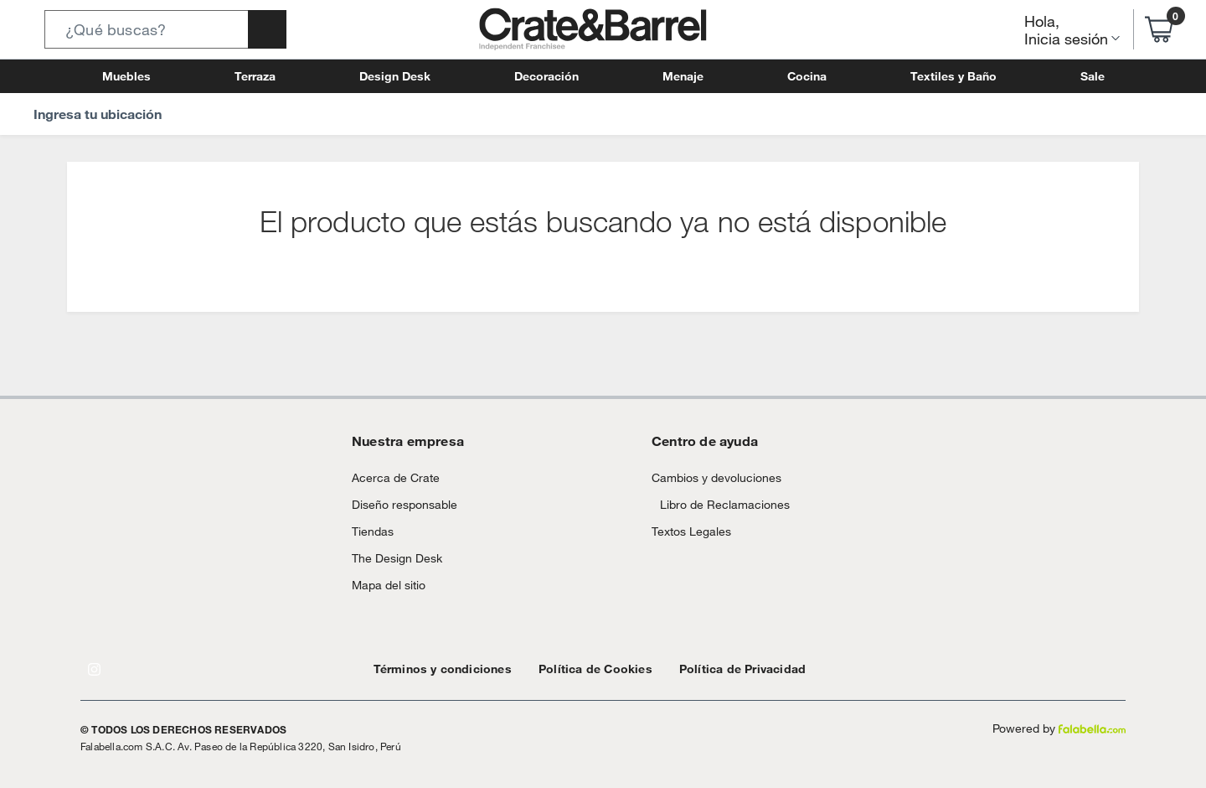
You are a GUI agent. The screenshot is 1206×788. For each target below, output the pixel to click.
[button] (165, 29)
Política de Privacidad (703, 668)
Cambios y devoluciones (709, 477)
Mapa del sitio (385, 584)
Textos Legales (687, 548)
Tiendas (370, 531)
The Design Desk (392, 558)
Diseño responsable (397, 504)
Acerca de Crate (389, 477)
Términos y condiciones (434, 668)
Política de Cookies (571, 668)
